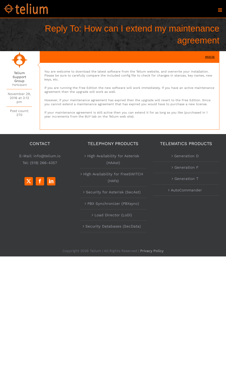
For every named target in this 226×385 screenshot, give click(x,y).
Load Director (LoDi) (113, 215)
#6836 (210, 57)
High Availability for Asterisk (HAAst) (113, 159)
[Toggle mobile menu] (220, 10)
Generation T (186, 178)
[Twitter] (28, 181)
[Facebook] (40, 181)
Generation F (186, 167)
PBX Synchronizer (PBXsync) (113, 203)
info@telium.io (47, 156)
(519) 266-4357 (43, 163)
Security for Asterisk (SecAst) (113, 192)
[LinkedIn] (51, 181)
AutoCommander (186, 190)
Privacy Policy (152, 251)
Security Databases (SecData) (113, 226)
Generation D (186, 156)
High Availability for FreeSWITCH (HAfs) (113, 177)
